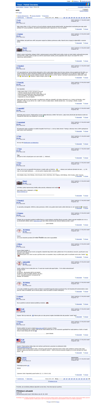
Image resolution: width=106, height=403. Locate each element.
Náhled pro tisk (53, 381)
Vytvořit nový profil (85, 1)
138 (69, 17)
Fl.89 (22, 309)
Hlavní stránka (19, 7)
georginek (21, 122)
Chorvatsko (80, 7)
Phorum (57, 401)
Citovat (86, 29)
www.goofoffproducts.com (24, 347)
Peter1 (25, 48)
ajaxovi (20, 296)
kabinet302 (26, 262)
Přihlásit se (76, 1)
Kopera (20, 213)
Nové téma (46, 15)
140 (74, 17)
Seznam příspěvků (35, 15)
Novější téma (20, 17)
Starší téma (29, 17)
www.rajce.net (37, 221)
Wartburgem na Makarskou (31, 142)
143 (82, 17)
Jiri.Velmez (26, 230)
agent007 (21, 108)
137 (67, 17)
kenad (20, 12)
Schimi (20, 34)
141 (77, 17)
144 (84, 17)
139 (72, 17)
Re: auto (19, 22)
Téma (31, 7)
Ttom (20, 149)
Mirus (20, 244)
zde (28, 365)
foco (19, 163)
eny (19, 20)
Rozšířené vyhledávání (84, 11)
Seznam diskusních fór (22, 15)
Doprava (26, 7)
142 (79, 17)
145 (87, 17)
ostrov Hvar (87, 7)
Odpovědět (79, 29)
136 (64, 17)
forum (49, 401)
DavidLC (21, 66)
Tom (19, 136)
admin (24, 358)
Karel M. (21, 82)
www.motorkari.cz (22, 191)
